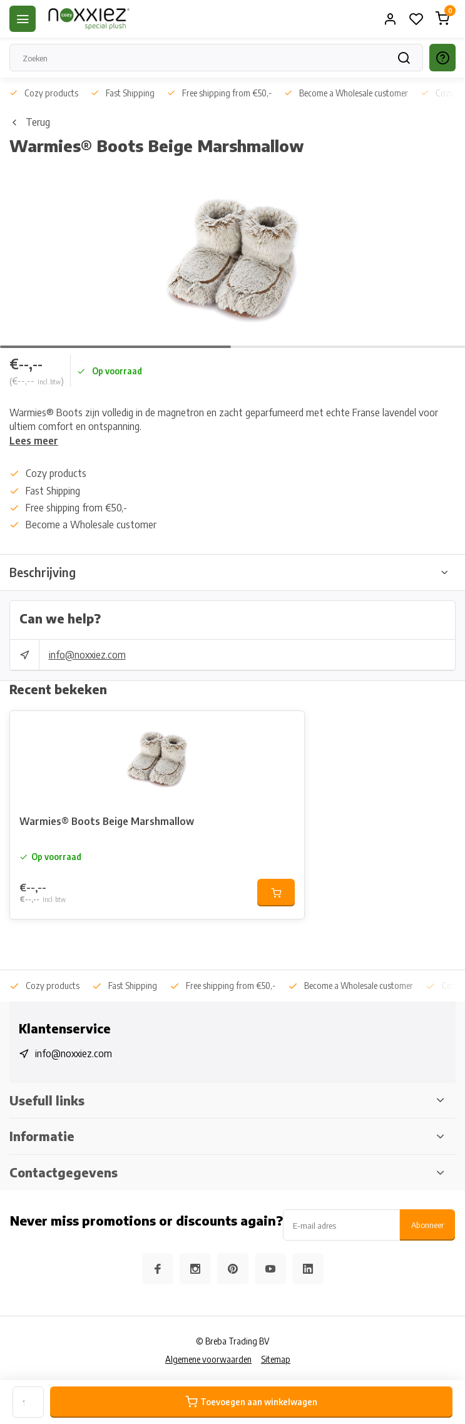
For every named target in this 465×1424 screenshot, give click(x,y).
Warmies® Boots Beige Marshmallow (106, 821)
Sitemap (275, 1359)
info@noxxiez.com (87, 654)
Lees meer (33, 440)
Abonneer (427, 1224)
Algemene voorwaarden (208, 1359)
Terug (29, 122)
